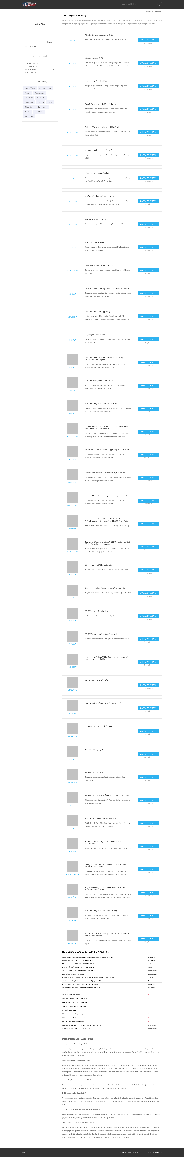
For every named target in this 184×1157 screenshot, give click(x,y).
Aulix (50, 102)
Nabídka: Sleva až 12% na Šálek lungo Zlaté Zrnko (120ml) (107, 795)
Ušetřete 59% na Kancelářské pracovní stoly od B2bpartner (107, 496)
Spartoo (28, 93)
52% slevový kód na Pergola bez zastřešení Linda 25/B (105, 588)
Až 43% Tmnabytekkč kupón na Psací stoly (101, 634)
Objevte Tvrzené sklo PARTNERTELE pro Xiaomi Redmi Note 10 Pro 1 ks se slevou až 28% (107, 428)
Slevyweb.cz (149, 12)
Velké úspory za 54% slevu (95, 242)
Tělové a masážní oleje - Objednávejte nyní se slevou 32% (107, 473)
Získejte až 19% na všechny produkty (99, 265)
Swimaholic (38, 112)
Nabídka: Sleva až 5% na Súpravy (97, 772)
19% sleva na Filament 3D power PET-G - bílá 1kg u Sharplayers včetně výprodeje (105, 359)
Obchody (25, 1152)
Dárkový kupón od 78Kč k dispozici (98, 565)
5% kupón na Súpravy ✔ (94, 749)
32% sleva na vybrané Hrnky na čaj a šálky (101, 911)
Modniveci (41, 98)
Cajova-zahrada (45, 88)
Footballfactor (30, 88)
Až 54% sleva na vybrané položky (97, 173)
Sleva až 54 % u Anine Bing (95, 219)
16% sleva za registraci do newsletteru (99, 381)
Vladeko (40, 102)
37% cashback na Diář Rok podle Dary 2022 (101, 818)
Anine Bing (158, 12)
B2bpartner (29, 107)
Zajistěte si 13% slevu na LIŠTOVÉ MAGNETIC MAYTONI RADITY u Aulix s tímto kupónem (108, 543)
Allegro (27, 112)
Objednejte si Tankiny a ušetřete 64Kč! (99, 726)
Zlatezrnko (29, 98)
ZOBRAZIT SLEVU (148, 40)
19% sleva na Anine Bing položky (97, 311)
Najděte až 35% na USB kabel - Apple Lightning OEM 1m (107, 450)
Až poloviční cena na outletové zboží (99, 35)
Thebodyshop (42, 107)
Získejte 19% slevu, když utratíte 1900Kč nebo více (104, 127)
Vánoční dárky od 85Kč (94, 58)
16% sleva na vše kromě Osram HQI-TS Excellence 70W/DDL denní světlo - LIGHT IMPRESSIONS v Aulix (106, 520)
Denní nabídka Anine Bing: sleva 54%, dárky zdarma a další (107, 288)
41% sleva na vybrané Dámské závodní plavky (102, 404)
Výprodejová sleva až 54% (95, 334)
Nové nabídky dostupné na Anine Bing (99, 196)
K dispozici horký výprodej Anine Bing (99, 150)
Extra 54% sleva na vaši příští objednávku (100, 104)
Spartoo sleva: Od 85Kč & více (96, 680)
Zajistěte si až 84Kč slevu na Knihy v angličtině (103, 703)
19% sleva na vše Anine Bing (96, 81)
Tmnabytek (29, 102)
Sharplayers (29, 116)
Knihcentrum (39, 93)
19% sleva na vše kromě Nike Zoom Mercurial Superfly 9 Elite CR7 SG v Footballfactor (106, 658)
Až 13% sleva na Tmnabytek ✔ (96, 611)
